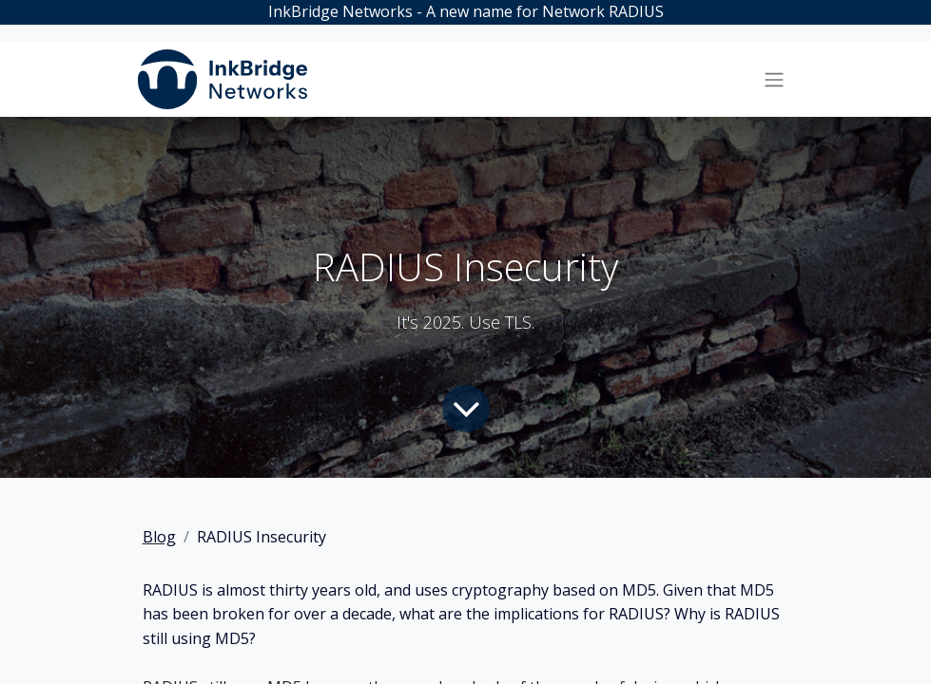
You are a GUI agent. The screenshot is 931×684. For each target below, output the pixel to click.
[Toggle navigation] (774, 80)
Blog (159, 536)
